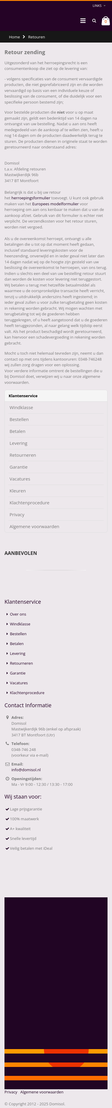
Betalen (17, 431)
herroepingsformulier (30, 198)
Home (14, 37)
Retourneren (23, 455)
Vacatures (20, 479)
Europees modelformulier (55, 203)
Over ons (18, 614)
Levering (18, 443)
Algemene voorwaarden (34, 526)
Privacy (17, 514)
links (97, 5)
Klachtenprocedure (30, 502)
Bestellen (19, 419)
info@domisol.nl (26, 769)
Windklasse (21, 407)
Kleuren (18, 491)
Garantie (18, 467)
